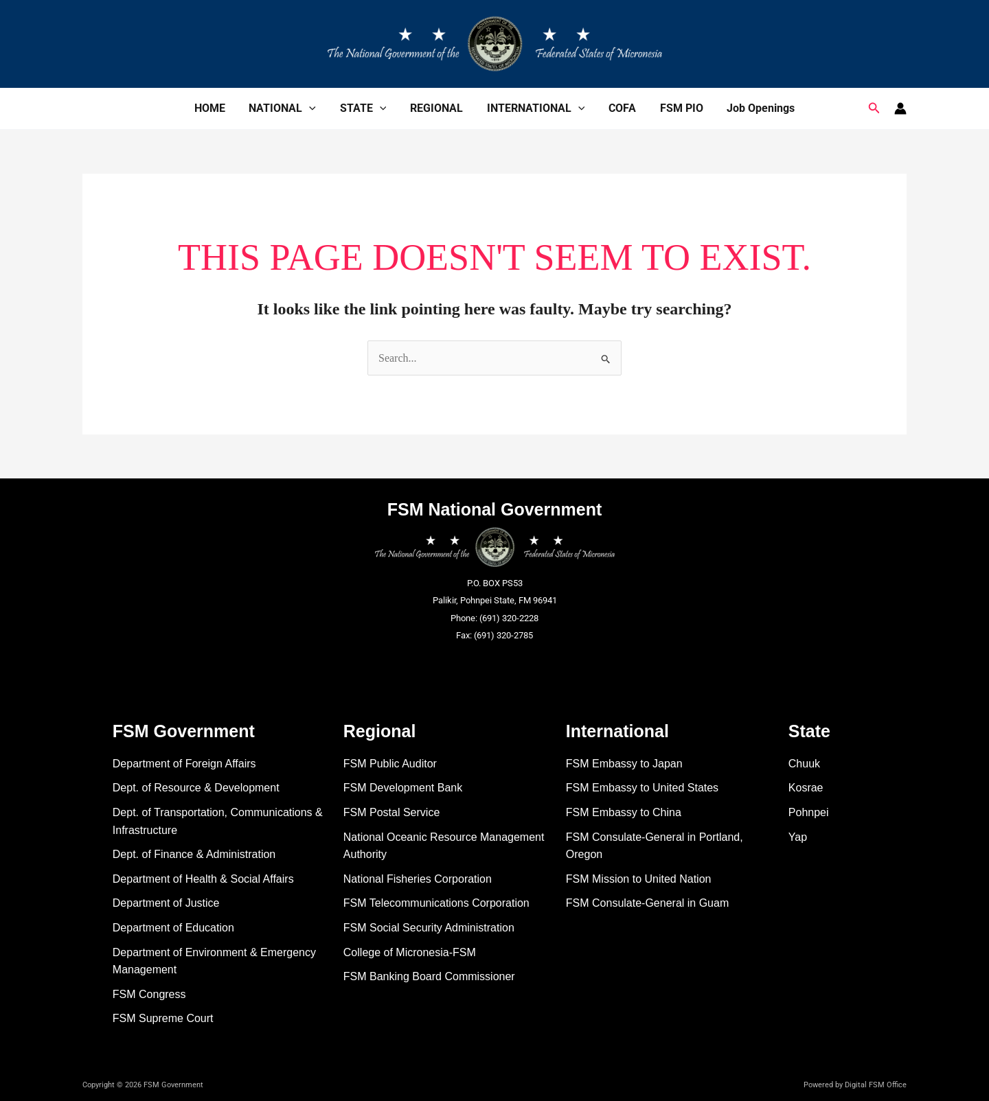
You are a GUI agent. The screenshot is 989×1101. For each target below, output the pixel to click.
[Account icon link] (900, 108)
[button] (874, 108)
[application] (314, 108)
